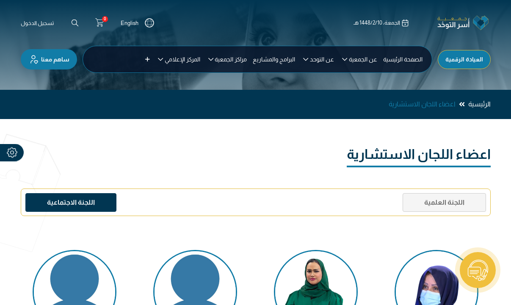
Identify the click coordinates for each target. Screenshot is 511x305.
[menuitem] (403, 59)
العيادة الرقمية (464, 59)
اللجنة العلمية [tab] (444, 202)
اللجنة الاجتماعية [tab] (71, 202)
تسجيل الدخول (37, 23)
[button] (147, 59)
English (129, 23)
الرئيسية (479, 104)
